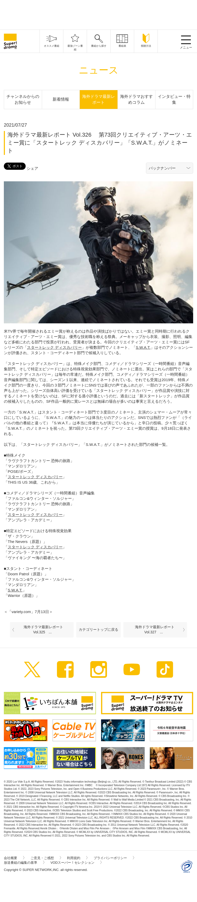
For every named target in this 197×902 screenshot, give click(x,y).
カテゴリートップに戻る (98, 629)
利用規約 (77, 858)
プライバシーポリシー (114, 858)
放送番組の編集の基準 (24, 863)
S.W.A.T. (143, 347)
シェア (32, 168)
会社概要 (14, 858)
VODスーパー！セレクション (76, 863)
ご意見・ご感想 (46, 858)
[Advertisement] (98, 14)
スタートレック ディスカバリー (54, 347)
